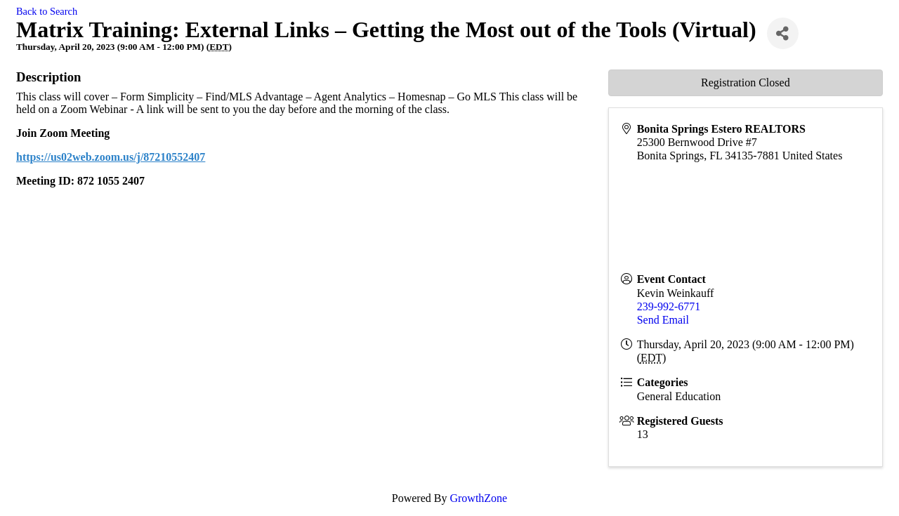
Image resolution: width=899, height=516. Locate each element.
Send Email (663, 320)
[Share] (783, 33)
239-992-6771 (669, 306)
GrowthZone (478, 498)
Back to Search (46, 11)
